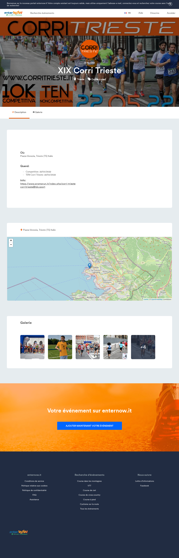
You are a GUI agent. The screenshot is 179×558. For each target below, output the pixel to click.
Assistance (34, 499)
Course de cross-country (89, 495)
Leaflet (145, 299)
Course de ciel (89, 490)
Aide (140, 13)
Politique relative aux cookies (34, 486)
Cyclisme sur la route (89, 504)
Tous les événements (89, 509)
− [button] (11, 245)
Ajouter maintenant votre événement (89, 425)
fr (128, 13)
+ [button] (11, 241)
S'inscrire (154, 13)
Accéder (171, 13)
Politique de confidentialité (34, 490)
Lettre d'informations (144, 481)
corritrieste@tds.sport (32, 187)
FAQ (34, 495)
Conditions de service (34, 481)
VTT (89, 486)
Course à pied (98, 79)
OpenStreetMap (157, 299)
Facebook (144, 486)
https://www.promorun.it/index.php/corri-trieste (48, 183)
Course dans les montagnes (89, 481)
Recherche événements (42, 13)
